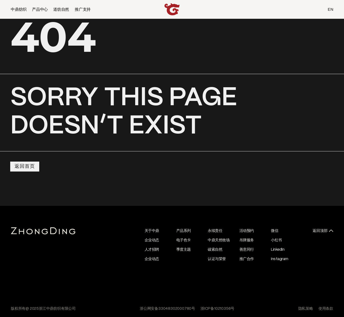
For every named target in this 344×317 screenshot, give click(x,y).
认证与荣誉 (217, 259)
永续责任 (215, 231)
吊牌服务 (246, 240)
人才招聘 (152, 250)
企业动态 (152, 240)
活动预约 (246, 231)
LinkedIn (277, 250)
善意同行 (246, 250)
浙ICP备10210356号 (217, 309)
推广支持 (83, 10)
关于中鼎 (152, 231)
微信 (274, 231)
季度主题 (183, 250)
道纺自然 (61, 10)
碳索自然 (215, 250)
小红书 (276, 240)
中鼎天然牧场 (219, 240)
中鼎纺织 (19, 10)
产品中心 (40, 10)
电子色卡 (183, 240)
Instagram (279, 259)
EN (330, 10)
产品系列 (183, 231)
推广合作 (246, 259)
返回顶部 (320, 231)
